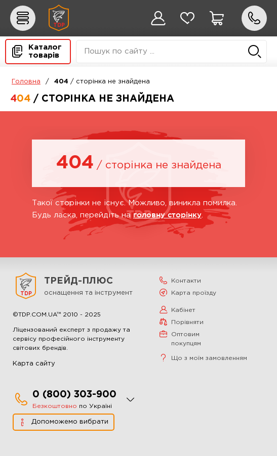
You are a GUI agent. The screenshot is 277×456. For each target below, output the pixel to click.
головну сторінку (167, 214)
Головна (26, 81)
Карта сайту (34, 364)
